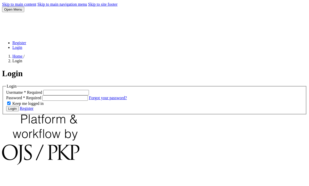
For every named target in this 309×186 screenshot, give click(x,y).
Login (17, 47)
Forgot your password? (108, 98)
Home (17, 56)
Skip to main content (19, 4)
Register (19, 43)
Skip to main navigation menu (62, 4)
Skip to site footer (103, 4)
